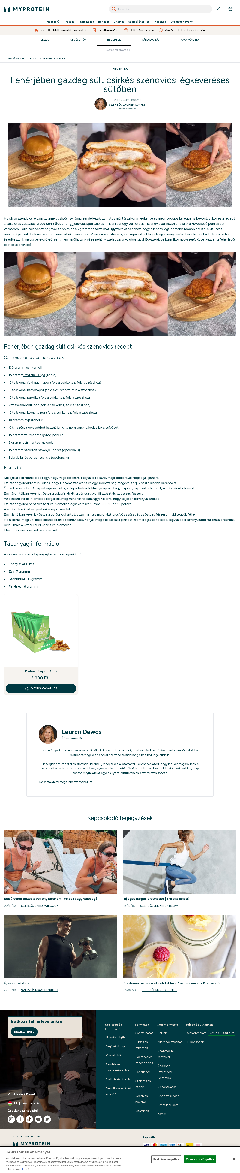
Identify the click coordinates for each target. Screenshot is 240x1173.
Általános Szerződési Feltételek (165, 1072)
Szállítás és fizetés (118, 1079)
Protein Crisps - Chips (41, 671)
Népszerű (53, 21)
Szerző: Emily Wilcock (39, 906)
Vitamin (119, 21)
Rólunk (162, 1033)
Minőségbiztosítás (170, 1042)
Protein (69, 21)
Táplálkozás (86, 21)
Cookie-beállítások (22, 1094)
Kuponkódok (195, 1042)
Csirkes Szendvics (55, 58)
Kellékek (160, 21)
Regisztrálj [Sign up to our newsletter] (24, 1032)
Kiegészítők (78, 39)
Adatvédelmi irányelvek (166, 1054)
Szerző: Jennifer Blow (159, 906)
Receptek (114, 39)
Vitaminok (142, 1111)
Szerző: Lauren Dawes (127, 104)
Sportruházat (144, 1033)
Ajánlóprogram (211, 1033)
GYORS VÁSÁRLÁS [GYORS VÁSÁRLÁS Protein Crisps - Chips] (40, 688)
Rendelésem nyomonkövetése (117, 1067)
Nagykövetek (190, 39)
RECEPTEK (120, 68)
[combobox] (160, 9)
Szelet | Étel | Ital (139, 21)
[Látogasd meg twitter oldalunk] (47, 1119)
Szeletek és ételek (143, 1084)
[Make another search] (120, 50)
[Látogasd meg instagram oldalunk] (11, 1119)
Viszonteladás (167, 1087)
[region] (120, 1159)
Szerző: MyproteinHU (159, 990)
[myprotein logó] (26, 9)
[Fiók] (219, 9)
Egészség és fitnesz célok (144, 1060)
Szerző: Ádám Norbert (39, 990)
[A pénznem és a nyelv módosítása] (48, 1103)
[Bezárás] (234, 1159)
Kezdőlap (13, 58)
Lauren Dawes (81, 731)
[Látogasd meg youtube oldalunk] (38, 1119)
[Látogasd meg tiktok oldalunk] (29, 1119)
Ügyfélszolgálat (116, 1037)
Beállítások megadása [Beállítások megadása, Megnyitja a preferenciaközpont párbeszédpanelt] (166, 1159)
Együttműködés (168, 1096)
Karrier (162, 1114)
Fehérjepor (142, 1072)
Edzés (45, 39)
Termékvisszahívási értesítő (118, 1091)
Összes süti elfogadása (200, 1159)
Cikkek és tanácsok (141, 1045)
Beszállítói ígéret (169, 1105)
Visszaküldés (114, 1055)
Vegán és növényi (181, 21)
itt (90, 782)
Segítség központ (118, 1046)
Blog (24, 58)
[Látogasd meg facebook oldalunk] (20, 1119)
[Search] (113, 9)
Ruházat (103, 21)
